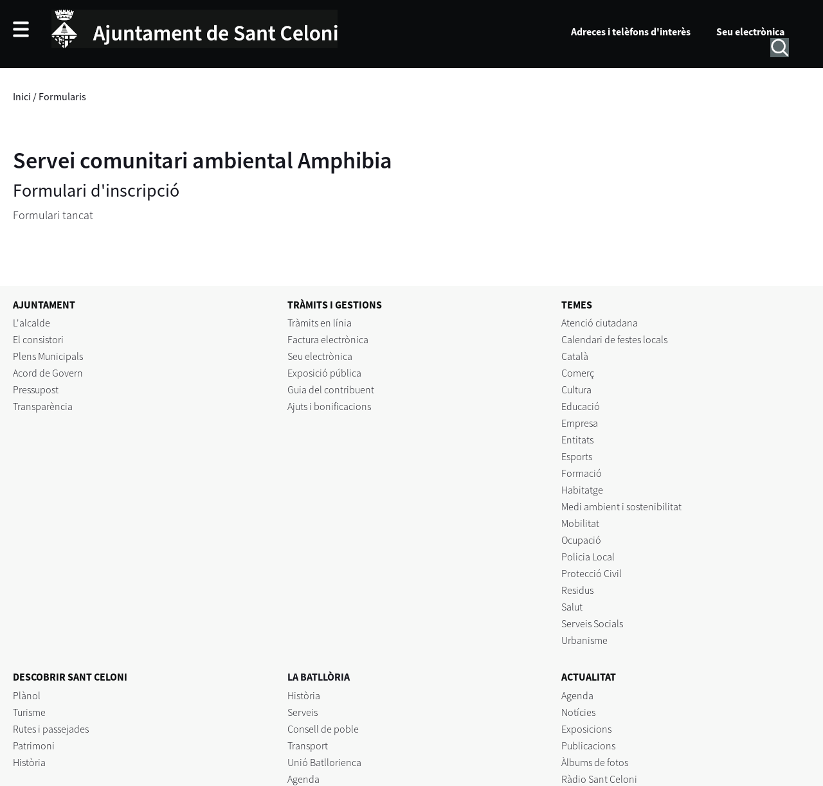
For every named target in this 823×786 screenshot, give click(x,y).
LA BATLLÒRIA (318, 676)
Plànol (27, 695)
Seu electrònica (750, 31)
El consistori (38, 339)
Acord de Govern (48, 372)
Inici (22, 96)
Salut (572, 606)
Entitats (577, 439)
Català (574, 356)
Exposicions (586, 728)
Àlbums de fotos (594, 762)
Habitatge (582, 489)
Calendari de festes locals (614, 339)
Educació (580, 406)
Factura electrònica (327, 339)
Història (29, 762)
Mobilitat (580, 523)
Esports (576, 456)
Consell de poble (323, 728)
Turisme (29, 712)
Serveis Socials (592, 623)
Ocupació (581, 539)
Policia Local (588, 556)
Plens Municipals (48, 356)
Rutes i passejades (51, 728)
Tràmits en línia (319, 322)
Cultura (576, 389)
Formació (581, 473)
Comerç (577, 372)
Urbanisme (584, 640)
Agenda (303, 779)
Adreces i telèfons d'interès (631, 31)
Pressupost (36, 389)
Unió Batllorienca (324, 762)
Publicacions (588, 745)
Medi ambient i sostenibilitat (621, 506)
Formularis (62, 96)
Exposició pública (324, 372)
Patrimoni (34, 745)
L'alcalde (31, 322)
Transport (307, 745)
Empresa (579, 422)
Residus (577, 590)
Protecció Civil (591, 573)
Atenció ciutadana (599, 322)
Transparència (43, 406)
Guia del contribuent (330, 389)
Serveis (302, 712)
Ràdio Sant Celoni (599, 779)
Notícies (578, 712)
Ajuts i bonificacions (329, 406)
